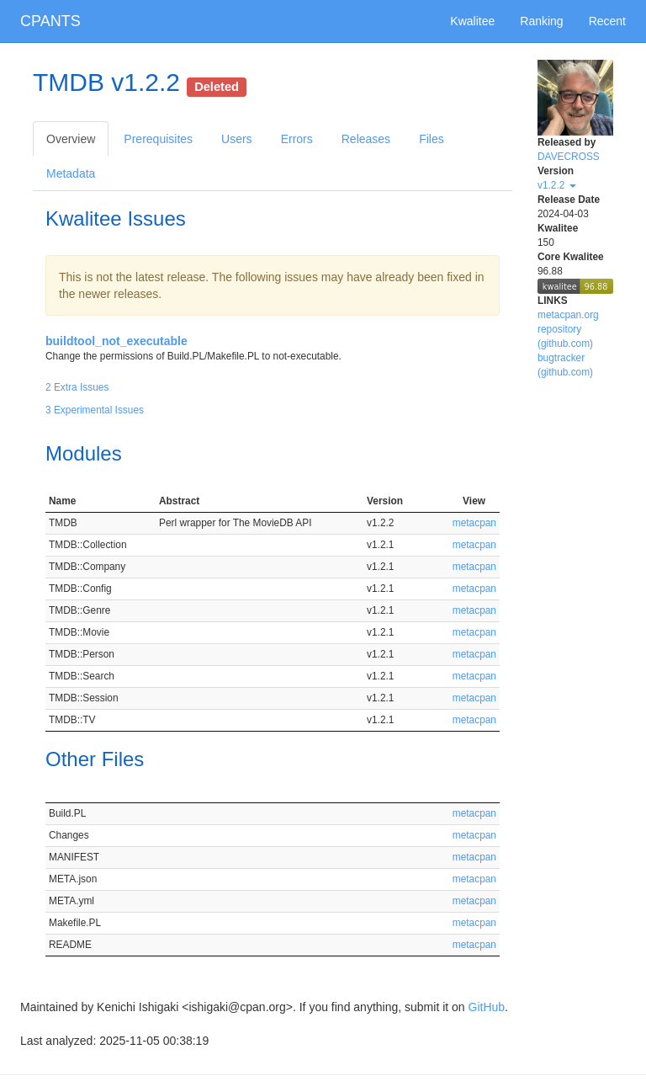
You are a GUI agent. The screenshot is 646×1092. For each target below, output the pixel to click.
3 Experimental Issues (94, 410)
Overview (70, 139)
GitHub (487, 1007)
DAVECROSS (568, 156)
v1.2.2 (556, 185)
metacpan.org (568, 315)
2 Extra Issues (77, 387)
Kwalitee (472, 21)
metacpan (474, 523)
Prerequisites (158, 139)
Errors (297, 139)
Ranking (541, 21)
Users (236, 139)
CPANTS (50, 21)
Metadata (70, 173)
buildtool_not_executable (116, 341)
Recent (607, 21)
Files (431, 139)
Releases (366, 139)
